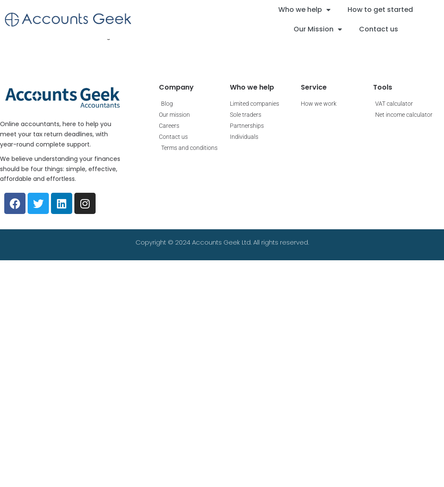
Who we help (304, 9)
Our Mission (318, 29)
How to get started (380, 9)
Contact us (378, 29)
